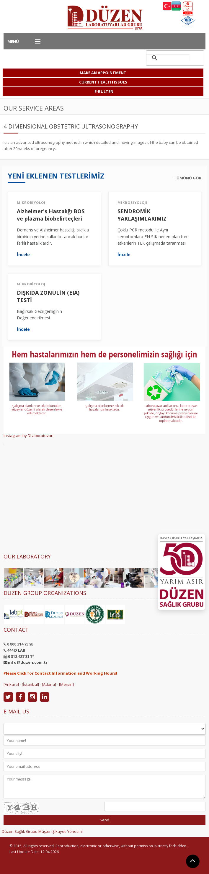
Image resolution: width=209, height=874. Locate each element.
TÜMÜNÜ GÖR (187, 178)
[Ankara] (11, 684)
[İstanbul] (30, 684)
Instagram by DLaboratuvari (28, 435)
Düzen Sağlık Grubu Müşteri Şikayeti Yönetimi (42, 831)
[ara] (168, 57)
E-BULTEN (103, 91)
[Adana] (49, 684)
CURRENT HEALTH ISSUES (103, 82)
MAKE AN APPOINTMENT (103, 72)
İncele (23, 255)
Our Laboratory (27, 556)
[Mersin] (66, 684)
